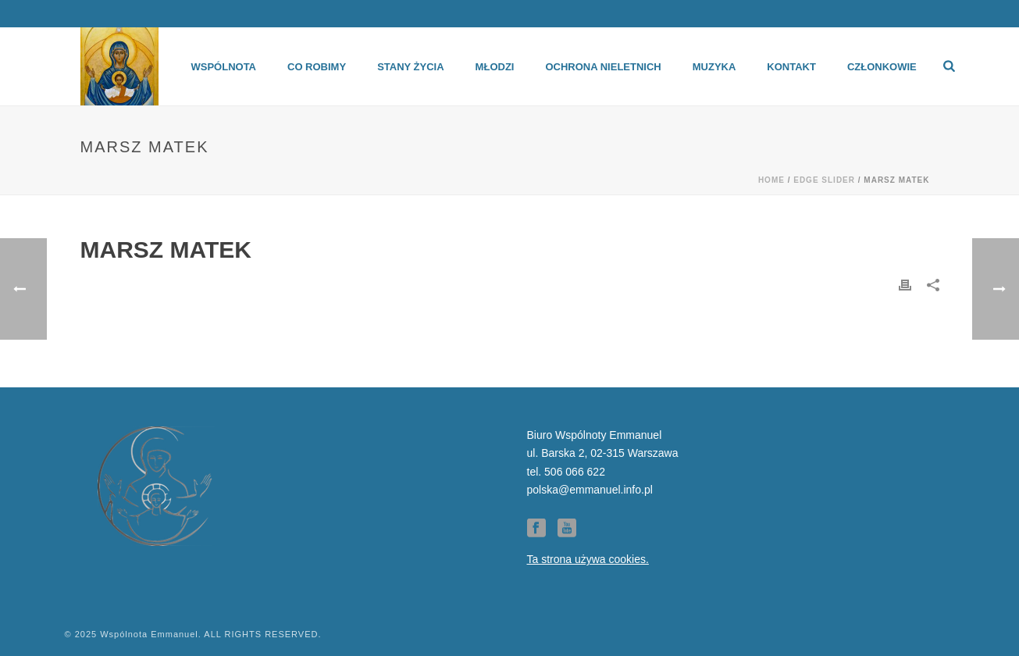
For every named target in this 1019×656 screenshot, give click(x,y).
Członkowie (882, 67)
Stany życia (410, 67)
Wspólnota (223, 67)
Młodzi (495, 67)
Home (771, 180)
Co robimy (316, 67)
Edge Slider (824, 180)
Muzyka (714, 67)
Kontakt (791, 67)
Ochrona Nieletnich (603, 67)
